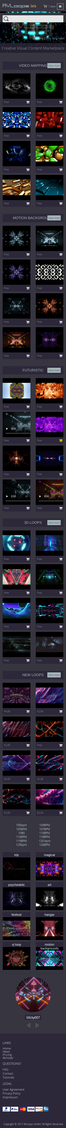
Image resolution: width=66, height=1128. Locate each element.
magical (49, 855)
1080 (21, 833)
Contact (8, 1073)
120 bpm (44, 841)
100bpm (21, 825)
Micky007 (33, 1017)
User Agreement (13, 1089)
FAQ (5, 1069)
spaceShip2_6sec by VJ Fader (48, 38)
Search (33, 17)
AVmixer (8, 1058)
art (49, 885)
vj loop (16, 944)
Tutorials (8, 1077)
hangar (49, 914)
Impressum (10, 1097)
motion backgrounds (49, 946)
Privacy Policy (12, 1093)
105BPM (21, 829)
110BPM (44, 833)
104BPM (44, 825)
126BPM (44, 845)
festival (16, 914)
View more (54, 65)
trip (16, 855)
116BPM (21, 837)
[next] (37, 1025)
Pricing (7, 1055)
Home (7, 1048)
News (6, 1051)
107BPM (44, 829)
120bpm (21, 845)
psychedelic (16, 885)
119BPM (21, 841)
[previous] (28, 1025)
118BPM (44, 837)
